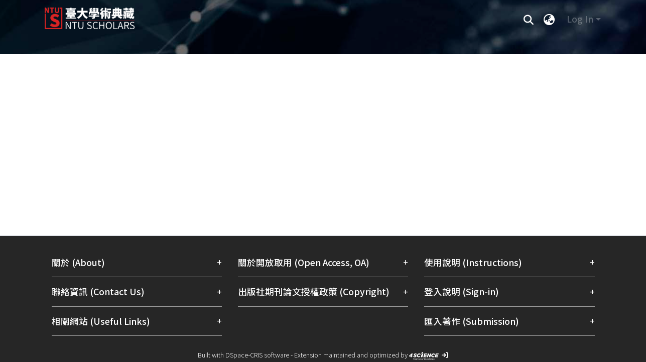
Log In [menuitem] (580, 19)
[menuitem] (550, 19)
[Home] (269, 14)
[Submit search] (529, 19)
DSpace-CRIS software (257, 354)
